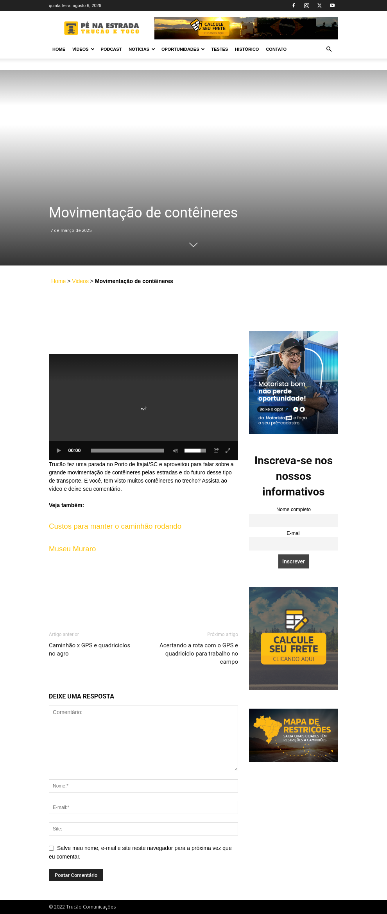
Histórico (247, 49)
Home (58, 49)
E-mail (294, 533)
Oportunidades (183, 49)
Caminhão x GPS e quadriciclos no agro (89, 649)
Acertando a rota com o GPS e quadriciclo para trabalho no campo (198, 653)
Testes (219, 49)
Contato (276, 49)
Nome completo (293, 509)
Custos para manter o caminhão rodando (115, 526)
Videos (80, 281)
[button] (328, 49)
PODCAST (111, 49)
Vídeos (83, 49)
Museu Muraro (72, 549)
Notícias (142, 49)
